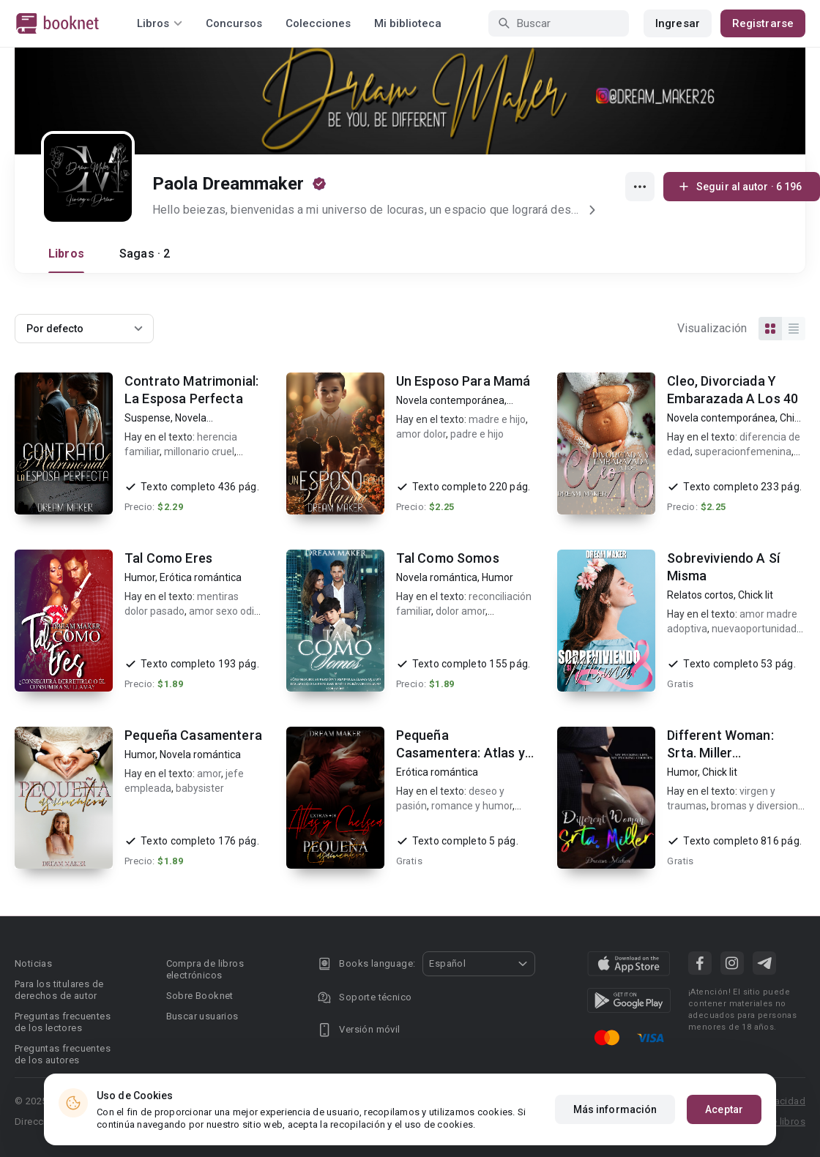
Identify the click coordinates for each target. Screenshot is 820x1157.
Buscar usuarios (202, 1016)
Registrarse (763, 23)
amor (209, 773)
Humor (139, 577)
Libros (66, 254)
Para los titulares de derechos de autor (59, 989)
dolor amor (460, 611)
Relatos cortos (700, 595)
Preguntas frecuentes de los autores (63, 1054)
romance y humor (471, 806)
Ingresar (677, 23)
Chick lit (755, 595)
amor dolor (421, 434)
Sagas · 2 (144, 254)
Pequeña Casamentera (193, 735)
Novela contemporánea (450, 400)
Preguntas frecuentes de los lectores (63, 1022)
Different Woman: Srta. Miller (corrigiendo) (720, 752)
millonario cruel (199, 451)
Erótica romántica (201, 577)
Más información (615, 1111)
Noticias (33, 963)
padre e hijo (477, 434)
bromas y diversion (754, 806)
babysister (200, 788)
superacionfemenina (743, 451)
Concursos (234, 23)
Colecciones (318, 23)
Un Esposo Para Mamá (463, 381)
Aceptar (724, 1111)
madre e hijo (497, 419)
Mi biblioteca (407, 23)
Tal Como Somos (447, 558)
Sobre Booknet (200, 995)
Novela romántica (436, 577)
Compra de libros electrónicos (205, 969)
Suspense (147, 418)
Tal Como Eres (168, 558)
